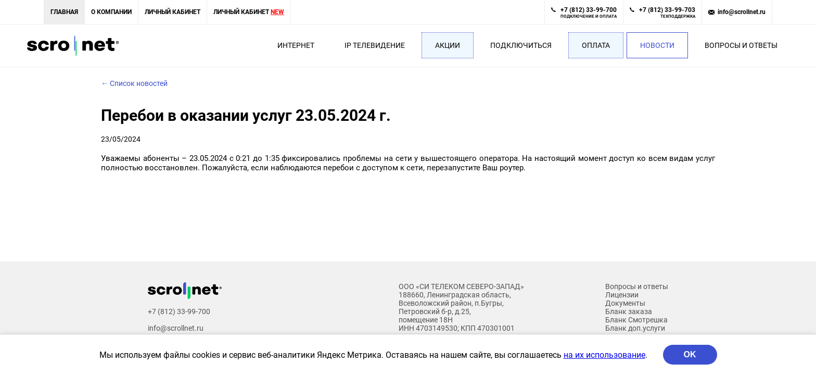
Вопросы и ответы (741, 45)
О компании (111, 12)
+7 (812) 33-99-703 (667, 12)
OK (690, 354)
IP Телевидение (375, 45)
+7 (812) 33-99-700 (588, 12)
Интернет (295, 45)
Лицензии (622, 295)
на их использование (604, 355)
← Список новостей (134, 83)
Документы (625, 303)
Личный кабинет (172, 12)
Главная (64, 12)
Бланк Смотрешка (636, 320)
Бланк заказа (628, 311)
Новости (657, 45)
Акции (447, 45)
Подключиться (521, 45)
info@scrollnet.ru (742, 12)
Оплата (596, 45)
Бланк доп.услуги (635, 328)
